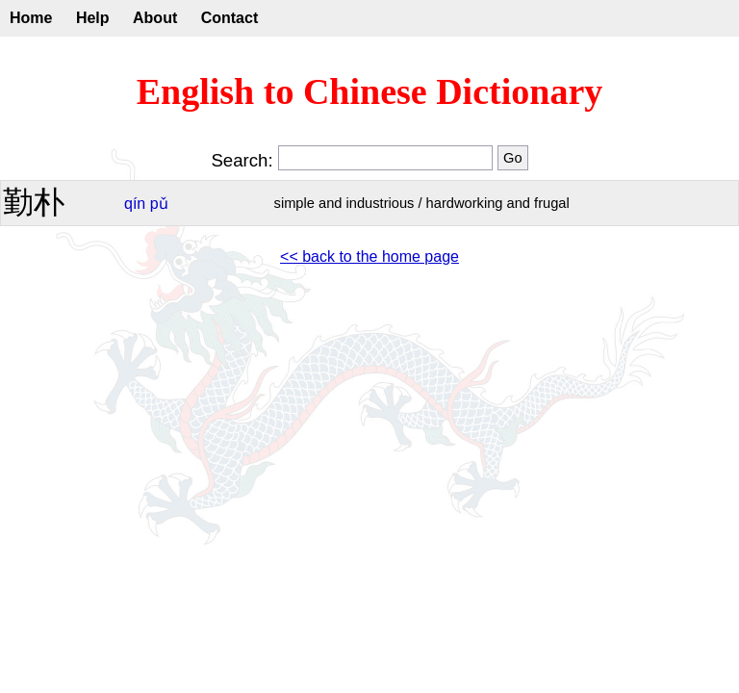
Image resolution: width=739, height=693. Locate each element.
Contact (230, 18)
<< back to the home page (369, 256)
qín (134, 203)
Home (31, 18)
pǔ (159, 203)
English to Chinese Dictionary (370, 91)
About (155, 18)
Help (93, 18)
